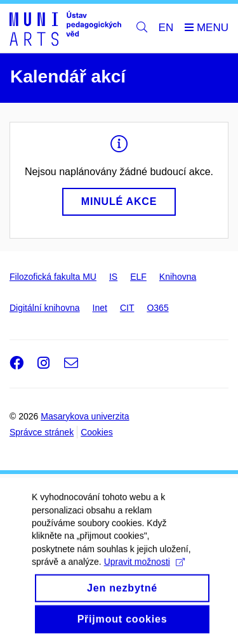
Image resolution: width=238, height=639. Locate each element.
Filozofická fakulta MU (53, 277)
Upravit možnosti (144, 570)
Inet (100, 308)
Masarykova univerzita (85, 416)
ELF (138, 277)
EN (166, 28)
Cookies (97, 432)
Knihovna (177, 277)
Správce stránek (42, 432)
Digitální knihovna (45, 308)
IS (113, 277)
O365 (157, 308)
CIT (127, 308)
